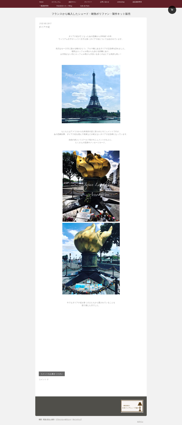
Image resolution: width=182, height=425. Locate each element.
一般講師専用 (43, 6)
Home (41, 2)
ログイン (140, 421)
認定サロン (72, 2)
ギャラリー (88, 2)
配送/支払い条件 (48, 419)
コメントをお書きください (52, 374)
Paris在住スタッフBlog (64, 6)
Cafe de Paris (84, 6)
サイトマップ (77, 419)
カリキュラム (56, 2)
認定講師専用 (137, 2)
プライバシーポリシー (63, 419)
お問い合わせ (104, 2)
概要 (40, 419)
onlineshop (121, 2)
